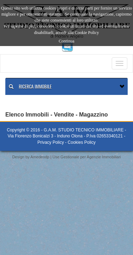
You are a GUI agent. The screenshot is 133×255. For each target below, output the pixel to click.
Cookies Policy (82, 142)
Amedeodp (40, 157)
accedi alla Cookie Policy (77, 32)
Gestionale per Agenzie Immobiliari (91, 157)
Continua (66, 41)
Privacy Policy (50, 142)
